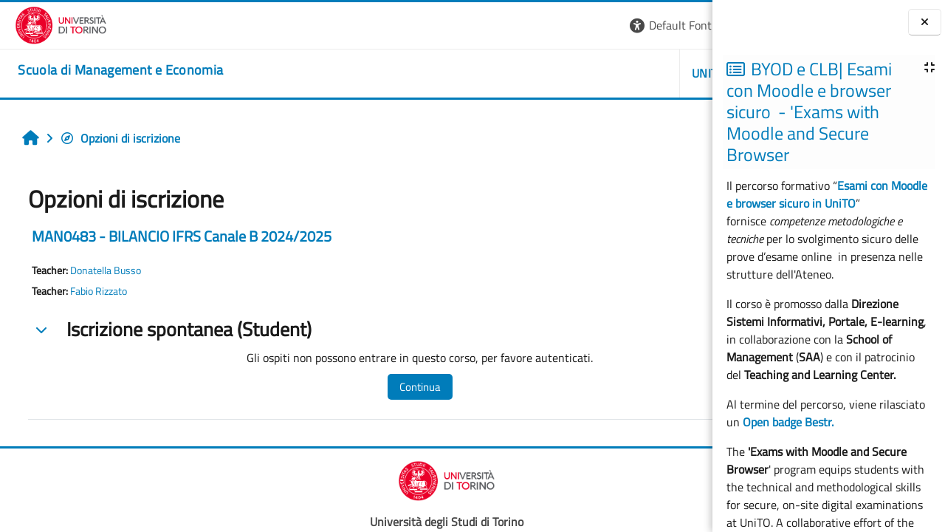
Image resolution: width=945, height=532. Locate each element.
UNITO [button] (543, 73)
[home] (105, 70)
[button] (510, 25)
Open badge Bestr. (788, 422)
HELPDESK (624, 73)
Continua (370, 386)
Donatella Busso (98, 270)
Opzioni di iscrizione (112, 138)
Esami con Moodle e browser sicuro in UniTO (826, 194)
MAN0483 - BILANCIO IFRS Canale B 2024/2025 (174, 236)
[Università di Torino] (46, 24)
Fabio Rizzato (91, 291)
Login (687, 25)
